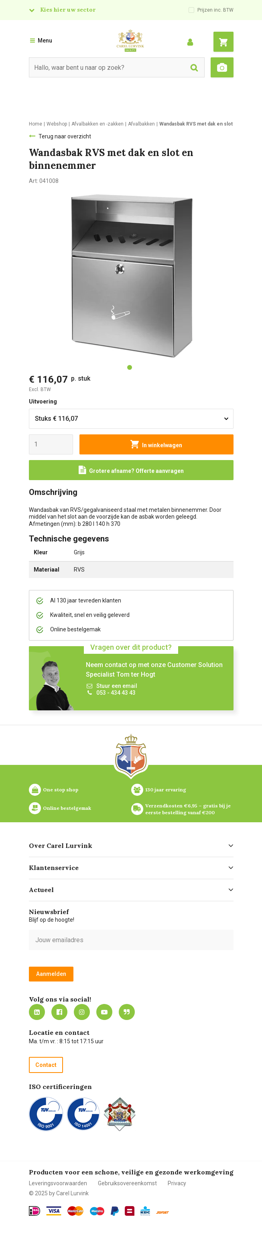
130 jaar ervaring (165, 790)
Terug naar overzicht (65, 136)
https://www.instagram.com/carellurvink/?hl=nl (82, 1012)
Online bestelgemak (67, 808)
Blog (127, 1012)
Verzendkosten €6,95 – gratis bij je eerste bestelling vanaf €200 (188, 809)
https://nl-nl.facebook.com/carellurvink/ (59, 1012)
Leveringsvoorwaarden (58, 1183)
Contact (46, 1065)
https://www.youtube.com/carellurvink (104, 1012)
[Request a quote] (131, 470)
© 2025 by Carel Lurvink (59, 1193)
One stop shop (60, 790)
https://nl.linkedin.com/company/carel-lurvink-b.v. (37, 1012)
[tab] (129, 367)
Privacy (177, 1183)
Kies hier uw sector (67, 9)
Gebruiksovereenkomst (127, 1183)
